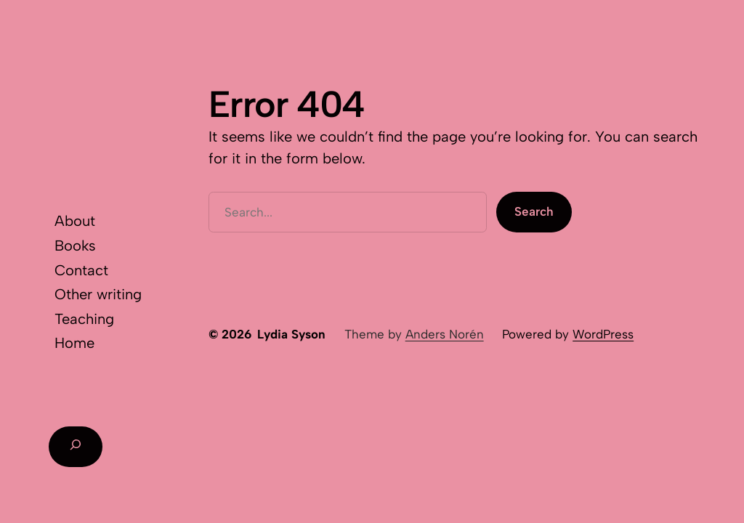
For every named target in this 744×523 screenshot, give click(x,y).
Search (534, 211)
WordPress (603, 334)
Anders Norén (444, 334)
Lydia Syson (291, 334)
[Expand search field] (75, 446)
